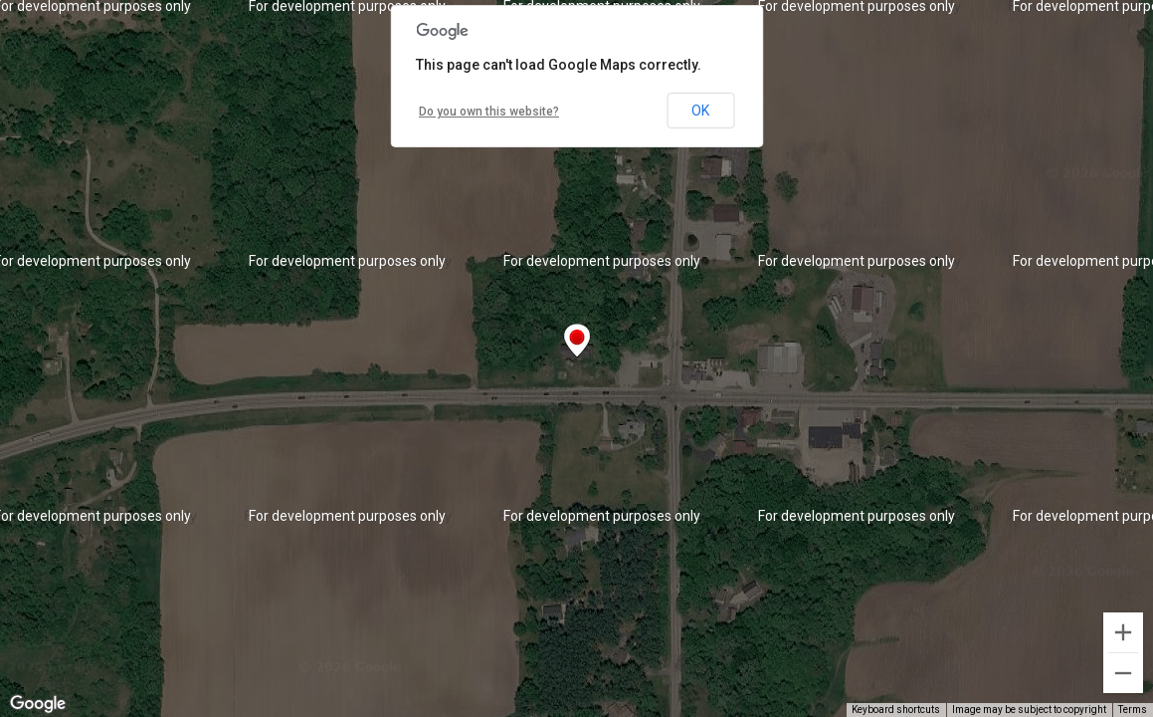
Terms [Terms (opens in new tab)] (1132, 709)
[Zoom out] (1123, 673)
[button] (577, 340)
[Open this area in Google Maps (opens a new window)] (38, 704)
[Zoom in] (1123, 632)
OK (700, 111)
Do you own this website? (489, 112)
